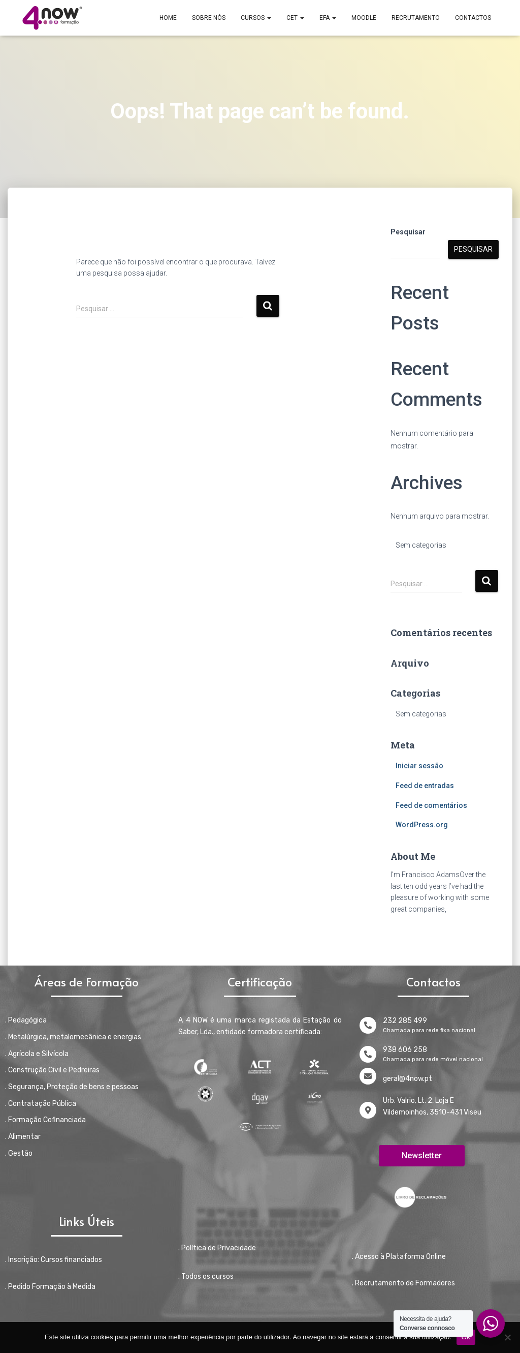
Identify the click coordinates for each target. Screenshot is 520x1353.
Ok (466, 1337)
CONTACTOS (473, 17)
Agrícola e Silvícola (38, 1053)
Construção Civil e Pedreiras (54, 1070)
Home (168, 17)
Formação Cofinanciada (47, 1120)
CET (295, 17)
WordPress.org (422, 825)
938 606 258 (405, 1049)
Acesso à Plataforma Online (400, 1256)
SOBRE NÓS (208, 17)
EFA (327, 17)
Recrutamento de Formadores (405, 1283)
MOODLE (363, 17)
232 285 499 (405, 1020)
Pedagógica (27, 1020)
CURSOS (256, 17)
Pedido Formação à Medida (51, 1286)
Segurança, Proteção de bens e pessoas (73, 1087)
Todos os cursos (207, 1276)
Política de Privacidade (218, 1248)
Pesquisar (408, 232)
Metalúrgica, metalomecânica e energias (74, 1037)
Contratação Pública (42, 1103)
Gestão (20, 1153)
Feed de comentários (431, 805)
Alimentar (24, 1136)
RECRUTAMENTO (416, 17)
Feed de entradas (425, 785)
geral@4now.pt (407, 1078)
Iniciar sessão (419, 766)
